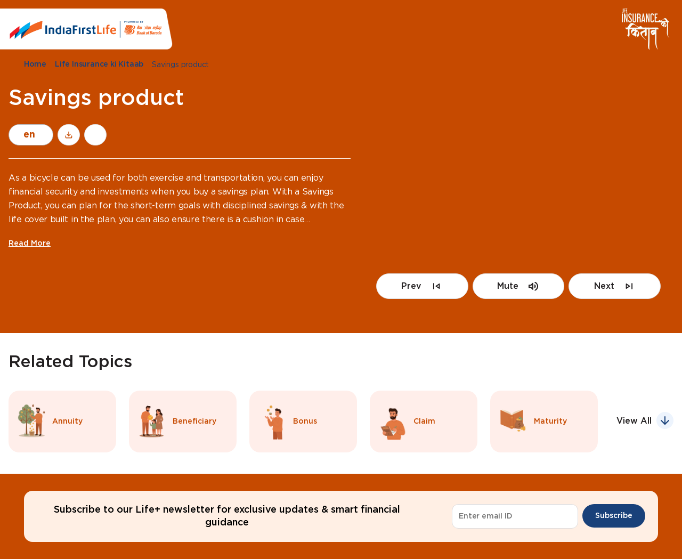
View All (634, 421)
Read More (30, 243)
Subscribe (613, 516)
